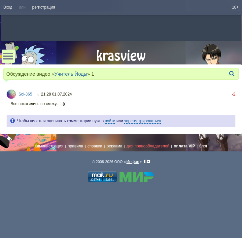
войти (110, 121)
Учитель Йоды (70, 74)
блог (203, 146)
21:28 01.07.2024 (56, 94)
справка (94, 146)
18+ (235, 7)
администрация (49, 146)
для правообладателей (147, 146)
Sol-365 (25, 94)
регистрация (43, 7)
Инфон (132, 161)
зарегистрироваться (142, 121)
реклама (114, 146)
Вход (7, 7)
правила (75, 146)
